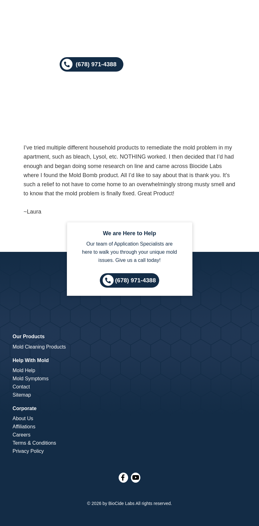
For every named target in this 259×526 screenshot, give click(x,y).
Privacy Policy (28, 451)
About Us (23, 418)
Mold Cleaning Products (39, 347)
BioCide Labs (121, 503)
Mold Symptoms (31, 378)
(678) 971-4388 (135, 280)
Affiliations (24, 426)
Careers (21, 434)
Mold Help (24, 370)
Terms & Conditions (34, 443)
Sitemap (22, 395)
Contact (21, 386)
